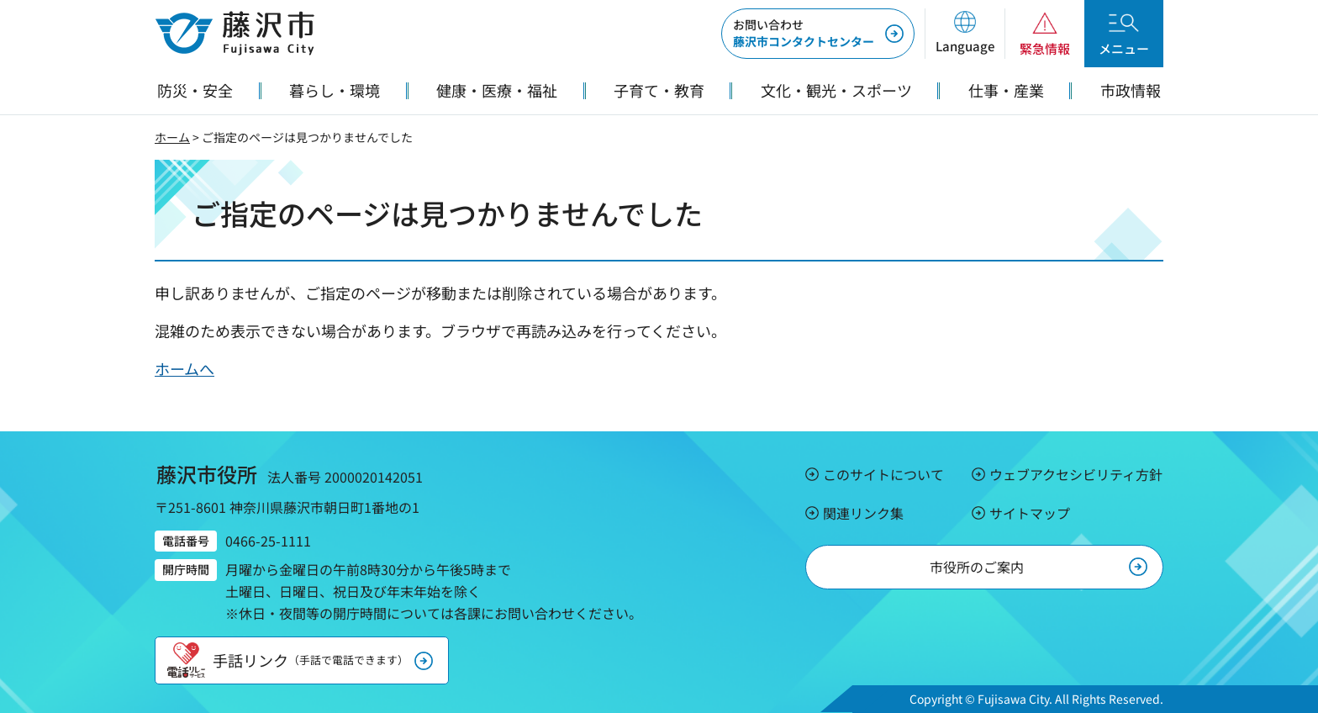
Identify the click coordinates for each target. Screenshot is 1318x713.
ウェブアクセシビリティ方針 (1075, 474)
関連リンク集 (863, 513)
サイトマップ (1029, 513)
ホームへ (184, 368)
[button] (964, 33)
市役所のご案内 (977, 567)
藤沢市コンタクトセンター (803, 33)
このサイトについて (883, 474)
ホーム (172, 137)
